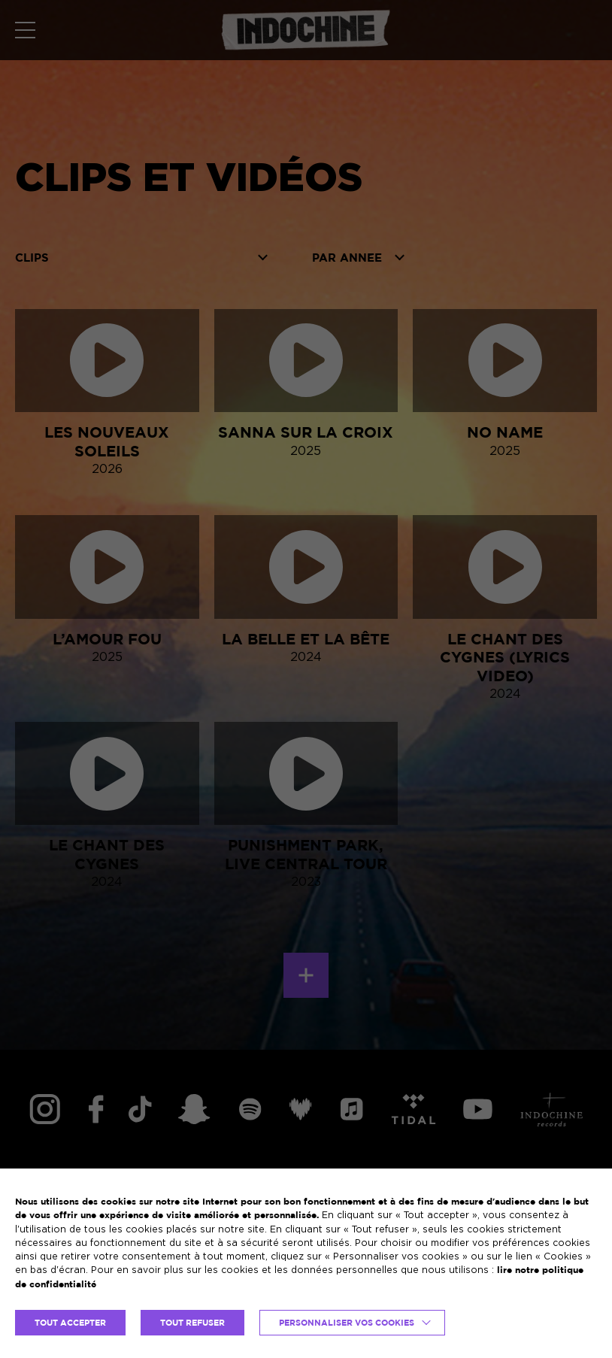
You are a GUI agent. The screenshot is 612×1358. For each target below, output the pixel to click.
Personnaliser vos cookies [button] (346, 1322)
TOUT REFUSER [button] (192, 1322)
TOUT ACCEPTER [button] (70, 1322)
